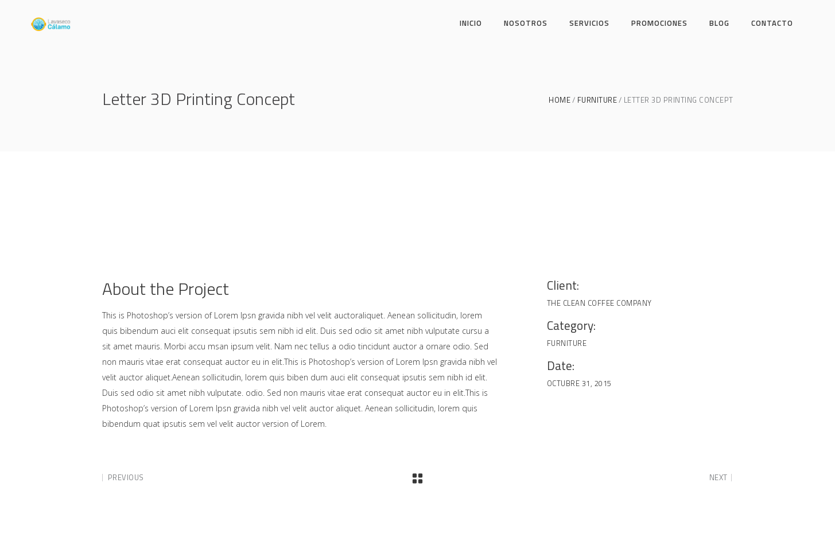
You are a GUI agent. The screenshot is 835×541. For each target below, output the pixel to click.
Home (559, 100)
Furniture (597, 100)
